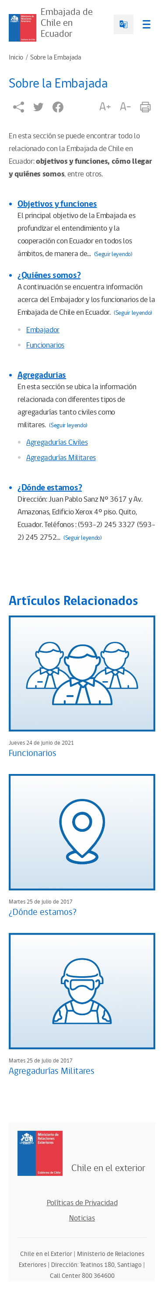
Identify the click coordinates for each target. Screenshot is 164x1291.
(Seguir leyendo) (113, 254)
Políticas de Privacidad (82, 1203)
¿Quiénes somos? (48, 275)
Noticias (82, 1218)
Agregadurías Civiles (57, 442)
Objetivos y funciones (57, 204)
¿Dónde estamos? (49, 488)
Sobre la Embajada (55, 58)
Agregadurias (41, 375)
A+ (105, 106)
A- (125, 106)
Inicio (16, 58)
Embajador (42, 330)
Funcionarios (45, 345)
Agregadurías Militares (61, 458)
